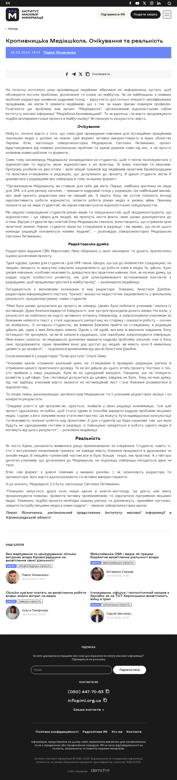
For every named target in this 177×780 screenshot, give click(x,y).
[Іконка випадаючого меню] (167, 14)
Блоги (11, 566)
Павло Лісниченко (60, 52)
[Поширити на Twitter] (81, 74)
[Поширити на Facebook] (67, 74)
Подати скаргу (145, 14)
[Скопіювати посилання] (99, 74)
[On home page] (24, 14)
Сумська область (29, 601)
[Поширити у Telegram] (74, 74)
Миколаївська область (118, 563)
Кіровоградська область (34, 566)
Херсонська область (116, 605)
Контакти (134, 731)
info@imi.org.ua (84, 700)
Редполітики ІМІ (95, 731)
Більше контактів (87, 709)
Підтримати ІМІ (113, 14)
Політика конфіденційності (57, 731)
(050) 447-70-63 (85, 691)
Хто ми (117, 731)
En (8, 3)
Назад (13, 28)
